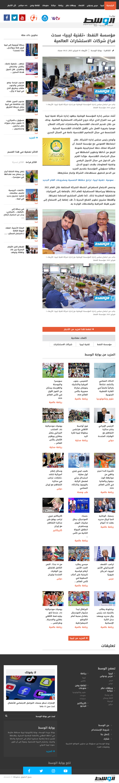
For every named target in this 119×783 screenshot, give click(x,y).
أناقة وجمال (108, 698)
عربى (111, 579)
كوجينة (110, 701)
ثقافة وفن (34, 5)
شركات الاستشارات (62, 344)
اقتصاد (80, 5)
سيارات (83, 698)
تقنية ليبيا (85, 344)
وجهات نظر (70, 5)
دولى (111, 440)
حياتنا (52, 5)
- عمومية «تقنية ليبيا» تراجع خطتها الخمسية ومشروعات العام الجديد (79, 180)
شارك (106, 739)
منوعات (44, 5)
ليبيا (101, 5)
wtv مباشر (22, 5)
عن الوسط (103, 725)
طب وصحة (82, 492)
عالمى (83, 680)
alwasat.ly (7, 777)
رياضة (59, 5)
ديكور (110, 704)
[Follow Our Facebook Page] (7, 18)
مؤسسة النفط (104, 344)
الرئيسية (110, 5)
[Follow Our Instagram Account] (53, 771)
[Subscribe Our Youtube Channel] (23, 18)
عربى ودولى (91, 5)
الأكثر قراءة (31, 162)
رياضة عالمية (55, 402)
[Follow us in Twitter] (15, 18)
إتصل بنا (105, 734)
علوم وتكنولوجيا (105, 399)
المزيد (50, 751)
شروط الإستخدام (100, 730)
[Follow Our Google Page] (32, 19)
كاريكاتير (57, 530)
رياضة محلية (55, 447)
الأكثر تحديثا (18, 162)
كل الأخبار (11, 5)
